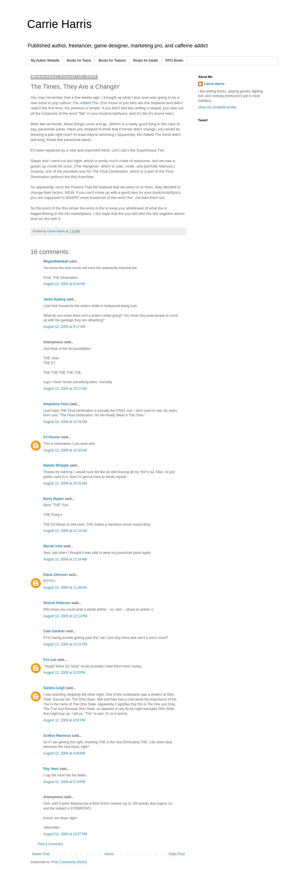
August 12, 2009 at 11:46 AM (65, 588)
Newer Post (41, 854)
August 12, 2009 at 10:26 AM (65, 422)
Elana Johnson (55, 575)
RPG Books (174, 60)
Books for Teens (79, 60)
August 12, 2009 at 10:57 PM (65, 834)
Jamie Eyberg (54, 299)
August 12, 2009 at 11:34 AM (65, 559)
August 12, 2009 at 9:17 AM (64, 327)
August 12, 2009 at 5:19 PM (64, 782)
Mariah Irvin (52, 546)
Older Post (176, 854)
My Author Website (45, 60)
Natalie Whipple (56, 465)
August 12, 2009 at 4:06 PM (64, 753)
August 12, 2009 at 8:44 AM (64, 284)
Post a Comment (50, 844)
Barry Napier (53, 499)
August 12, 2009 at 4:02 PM (64, 720)
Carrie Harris (59, 24)
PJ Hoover (51, 437)
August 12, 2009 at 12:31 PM (65, 644)
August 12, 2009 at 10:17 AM (65, 389)
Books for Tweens (112, 60)
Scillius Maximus (57, 736)
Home (109, 854)
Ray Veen (50, 769)
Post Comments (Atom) (69, 862)
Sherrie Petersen (56, 603)
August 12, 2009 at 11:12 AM (65, 531)
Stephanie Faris (56, 404)
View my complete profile (217, 107)
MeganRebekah (55, 261)
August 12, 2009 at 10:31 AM (65, 483)
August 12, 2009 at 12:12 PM (65, 616)
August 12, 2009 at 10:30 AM (65, 450)
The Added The (85, 103)
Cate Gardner (54, 631)
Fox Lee (49, 660)
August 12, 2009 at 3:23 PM (64, 673)
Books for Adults (145, 60)
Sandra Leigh (54, 688)
